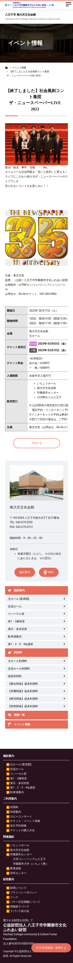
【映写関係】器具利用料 (23, 698)
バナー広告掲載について (25, 901)
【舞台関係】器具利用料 (23, 683)
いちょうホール (19, 845)
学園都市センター (21, 854)
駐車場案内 (15, 636)
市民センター (18, 873)
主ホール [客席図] (18, 598)
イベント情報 (19, 67)
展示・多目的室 (17, 628)
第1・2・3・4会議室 (20, 644)
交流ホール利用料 (19, 668)
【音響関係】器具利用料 (23, 691)
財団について (18, 887)
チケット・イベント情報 (25, 820)
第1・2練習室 (16, 621)
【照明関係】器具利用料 (23, 706)
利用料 (14, 807)
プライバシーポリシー (23, 892)
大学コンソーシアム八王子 (29, 859)
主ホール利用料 (17, 661)
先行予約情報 (18, 825)
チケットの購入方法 (22, 830)
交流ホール (15, 606)
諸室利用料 (15, 676)
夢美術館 (15, 868)
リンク (14, 897)
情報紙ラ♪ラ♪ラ (19, 906)
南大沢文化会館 (19, 849)
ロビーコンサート (21, 816)
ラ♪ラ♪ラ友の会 (19, 910)
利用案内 (15, 811)
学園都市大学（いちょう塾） (30, 863)
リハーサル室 (16, 613)
